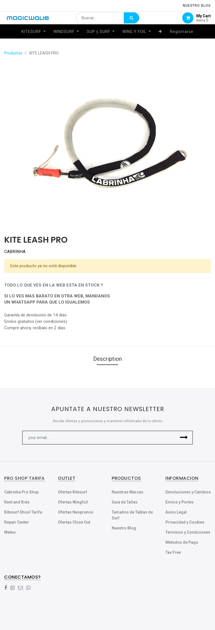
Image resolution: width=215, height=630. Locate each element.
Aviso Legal (176, 512)
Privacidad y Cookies (184, 522)
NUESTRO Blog (197, 6)
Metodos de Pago (181, 542)
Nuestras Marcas (127, 492)
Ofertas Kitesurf (72, 492)
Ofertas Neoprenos (75, 512)
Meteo (10, 532)
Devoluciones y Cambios (188, 492)
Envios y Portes (179, 502)
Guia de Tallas (124, 502)
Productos (13, 53)
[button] (160, 38)
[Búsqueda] (131, 21)
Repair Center (16, 522)
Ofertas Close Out (74, 522)
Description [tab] (107, 358)
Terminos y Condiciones (187, 532)
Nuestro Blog (124, 528)
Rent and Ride (16, 502)
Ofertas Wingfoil (73, 502)
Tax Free (173, 552)
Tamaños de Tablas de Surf (132, 515)
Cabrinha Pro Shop (21, 492)
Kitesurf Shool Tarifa (23, 512)
